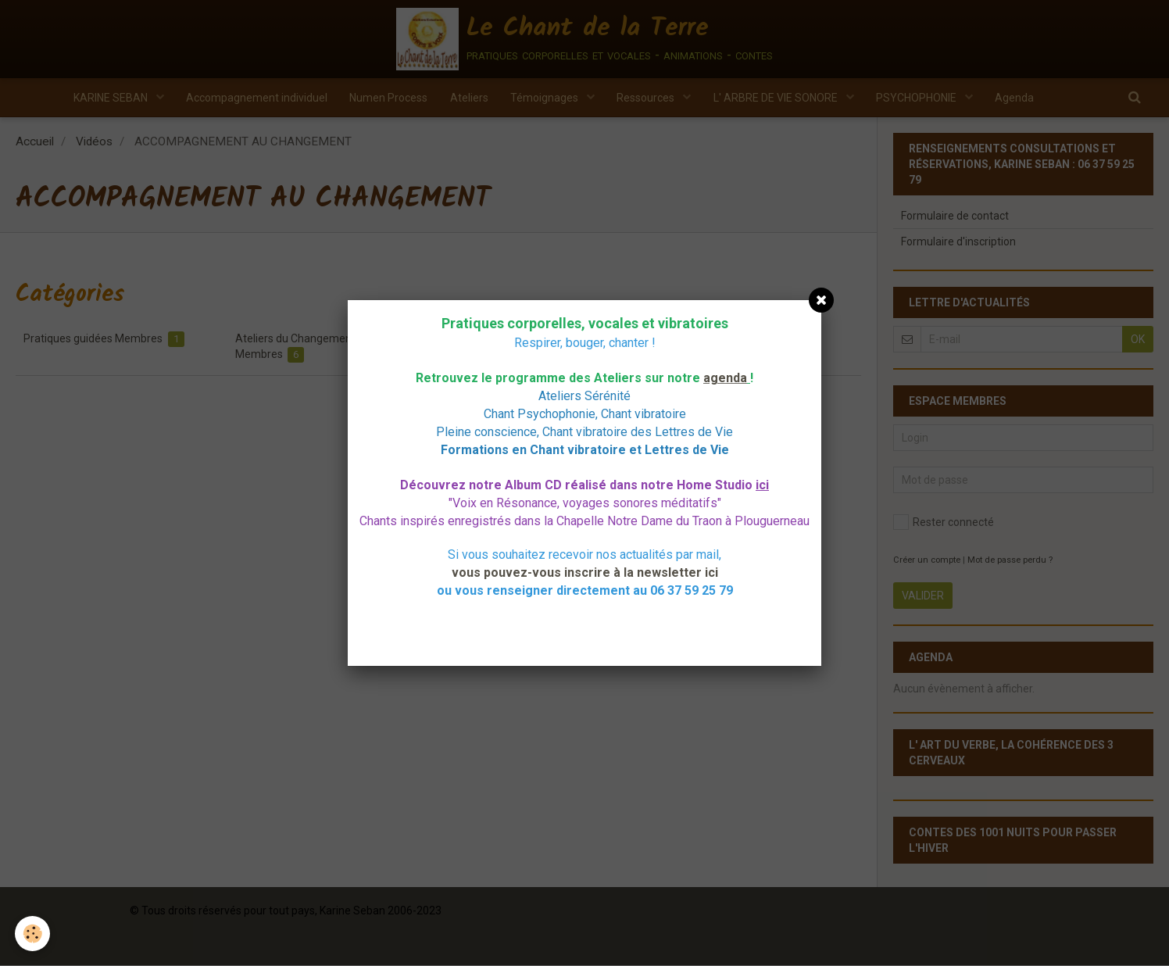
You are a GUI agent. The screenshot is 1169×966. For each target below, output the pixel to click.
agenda (725, 377)
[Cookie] (33, 933)
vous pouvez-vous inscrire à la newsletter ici (585, 572)
